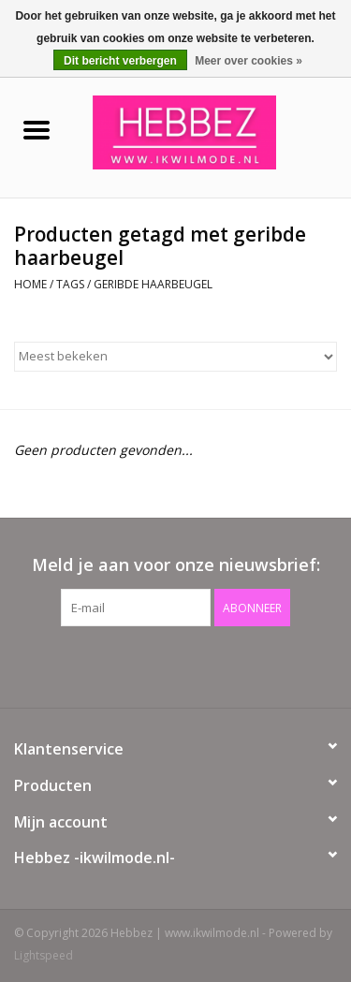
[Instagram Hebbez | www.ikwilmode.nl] (193, 665)
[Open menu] (36, 129)
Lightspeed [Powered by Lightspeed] (43, 955)
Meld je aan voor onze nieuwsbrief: (176, 565)
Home (30, 284)
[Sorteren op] (175, 357)
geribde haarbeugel (153, 284)
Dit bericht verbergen (120, 60)
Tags (70, 284)
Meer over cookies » (248, 60)
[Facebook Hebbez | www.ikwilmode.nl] (159, 665)
